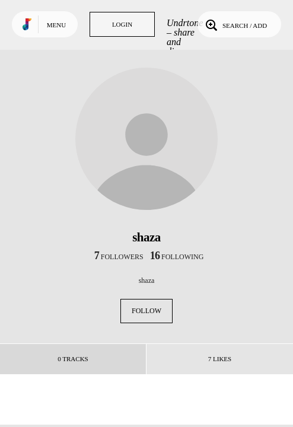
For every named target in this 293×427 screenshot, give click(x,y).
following (177, 257)
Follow (146, 311)
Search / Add (235, 24)
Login (122, 24)
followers (119, 257)
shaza (147, 280)
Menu (56, 24)
